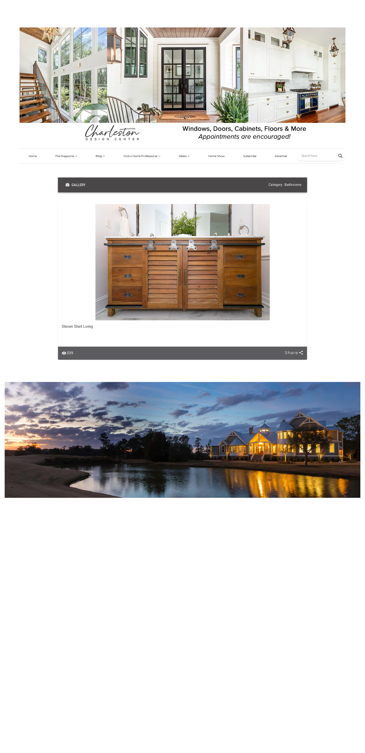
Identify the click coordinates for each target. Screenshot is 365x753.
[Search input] (318, 156)
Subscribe (249, 156)
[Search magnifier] (340, 156)
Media (184, 156)
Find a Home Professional (142, 156)
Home (33, 156)
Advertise (281, 156)
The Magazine (66, 156)
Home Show (216, 156)
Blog (100, 156)
